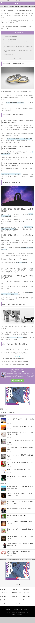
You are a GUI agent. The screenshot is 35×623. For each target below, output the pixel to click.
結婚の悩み (4, 412)
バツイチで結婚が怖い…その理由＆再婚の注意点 (13, 358)
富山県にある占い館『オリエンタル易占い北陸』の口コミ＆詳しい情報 (20, 487)
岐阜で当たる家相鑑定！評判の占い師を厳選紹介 (19, 508)
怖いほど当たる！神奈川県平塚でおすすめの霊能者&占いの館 (20, 522)
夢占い (25, 600)
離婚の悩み (3, 596)
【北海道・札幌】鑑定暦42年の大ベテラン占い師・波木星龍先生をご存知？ (20, 494)
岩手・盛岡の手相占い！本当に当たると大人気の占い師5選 (20, 537)
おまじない (3, 603)
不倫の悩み (15, 589)
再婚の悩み (17, 6)
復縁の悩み (12, 6)
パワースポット (16, 603)
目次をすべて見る (17, 58)
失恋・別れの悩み (5, 593)
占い (13, 600)
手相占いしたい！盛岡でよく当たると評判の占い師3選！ (20, 530)
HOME (1, 6)
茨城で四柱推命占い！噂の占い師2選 (16, 515)
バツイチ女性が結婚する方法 (8, 54)
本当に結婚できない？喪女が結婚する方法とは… (19, 476)
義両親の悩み (26, 596)
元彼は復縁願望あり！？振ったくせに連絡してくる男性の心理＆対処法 (20, 544)
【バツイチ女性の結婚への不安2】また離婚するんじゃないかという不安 (18, 47)
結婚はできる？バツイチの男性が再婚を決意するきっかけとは (20, 456)
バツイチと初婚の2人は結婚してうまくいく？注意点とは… (20, 420)
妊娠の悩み (15, 596)
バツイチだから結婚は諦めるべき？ (9, 36)
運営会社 (26, 609)
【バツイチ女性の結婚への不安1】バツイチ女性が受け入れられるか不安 (18, 42)
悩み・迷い (6, 6)
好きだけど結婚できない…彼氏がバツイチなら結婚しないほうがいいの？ (20, 434)
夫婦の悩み (26, 593)
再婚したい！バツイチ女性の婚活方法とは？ (18, 470)
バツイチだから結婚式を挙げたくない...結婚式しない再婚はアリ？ (20, 441)
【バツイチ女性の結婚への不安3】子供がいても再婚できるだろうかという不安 (18, 51)
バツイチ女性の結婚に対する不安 (9, 39)
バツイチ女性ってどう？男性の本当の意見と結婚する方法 (15, 364)
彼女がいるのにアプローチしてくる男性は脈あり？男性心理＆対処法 (20, 552)
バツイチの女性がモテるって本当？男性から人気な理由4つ (15, 361)
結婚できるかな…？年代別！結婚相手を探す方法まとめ (20, 463)
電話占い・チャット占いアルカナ (14, 609)
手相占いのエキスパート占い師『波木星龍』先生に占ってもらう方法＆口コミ (20, 502)
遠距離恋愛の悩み (16, 593)
